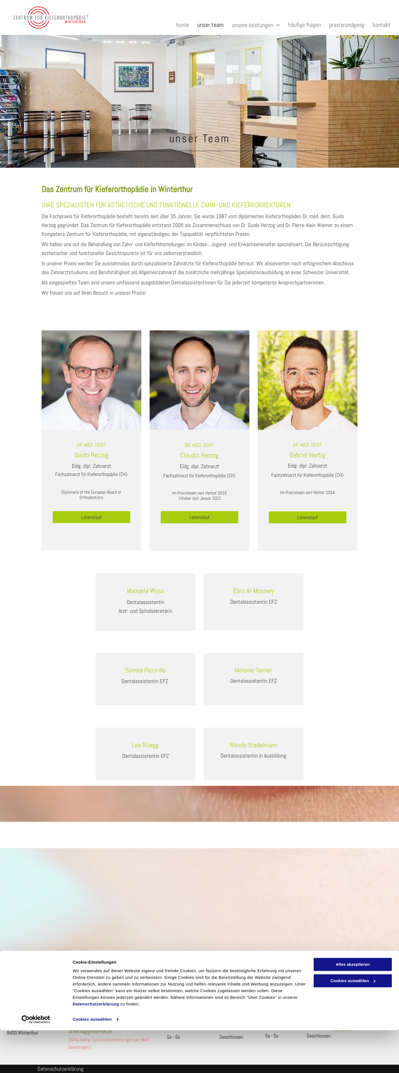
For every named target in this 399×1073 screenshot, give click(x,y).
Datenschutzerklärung (96, 1046)
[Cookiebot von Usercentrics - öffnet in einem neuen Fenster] (36, 1062)
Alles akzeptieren (353, 1007)
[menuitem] (178, 25)
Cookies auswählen (92, 1062)
